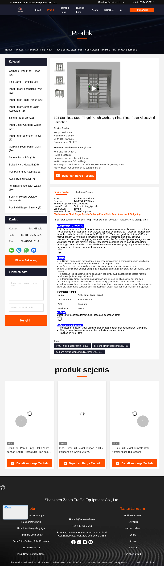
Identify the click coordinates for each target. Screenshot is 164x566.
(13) (22, 157)
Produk (50, 10)
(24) (25, 126)
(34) (23, 81)
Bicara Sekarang (26, 260)
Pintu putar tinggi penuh (39, 49)
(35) (24, 109)
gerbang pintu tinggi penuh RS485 (111, 346)
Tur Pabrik (132, 522)
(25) (21, 117)
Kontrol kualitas (132, 528)
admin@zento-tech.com (112, 2)
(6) (25, 171)
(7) (25, 137)
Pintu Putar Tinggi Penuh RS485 (72, 346)
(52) (25, 91)
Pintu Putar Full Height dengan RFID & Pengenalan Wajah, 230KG (81, 450)
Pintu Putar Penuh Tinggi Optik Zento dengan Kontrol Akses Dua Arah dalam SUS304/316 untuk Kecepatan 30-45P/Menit (29, 450)
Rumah (37, 10)
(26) (25, 148)
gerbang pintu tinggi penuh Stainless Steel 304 (79, 352)
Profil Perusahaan (133, 515)
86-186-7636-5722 (143, 2)
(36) (26, 99)
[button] (21, 421)
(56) (24, 73)
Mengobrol (142, 10)
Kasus (133, 541)
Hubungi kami (80, 10)
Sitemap (133, 547)
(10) (25, 187)
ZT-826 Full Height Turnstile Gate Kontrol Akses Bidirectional (131, 450)
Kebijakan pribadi (132, 554)
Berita (133, 534)
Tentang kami (65, 10)
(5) (25, 207)
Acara (95, 10)
